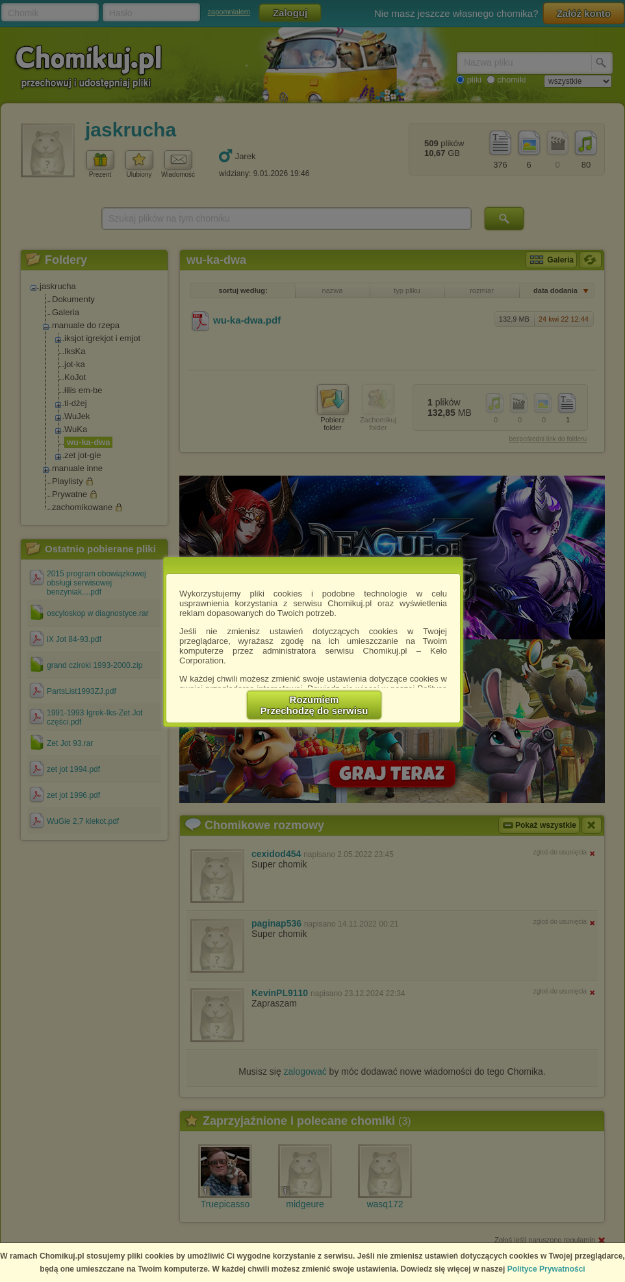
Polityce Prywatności (546, 1269)
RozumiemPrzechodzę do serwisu (314, 705)
